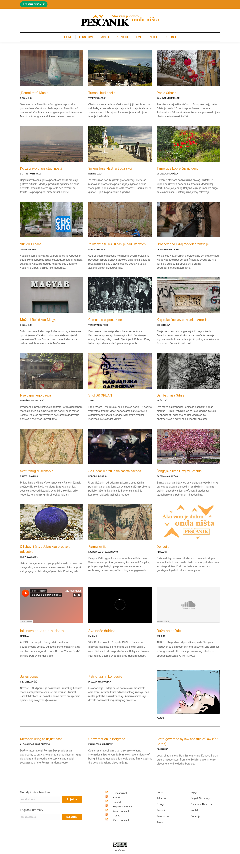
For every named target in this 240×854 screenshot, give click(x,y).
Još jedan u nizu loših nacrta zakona (114, 471)
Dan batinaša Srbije (170, 395)
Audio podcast (121, 811)
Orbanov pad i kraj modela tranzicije (183, 244)
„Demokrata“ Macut (34, 93)
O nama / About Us (201, 804)
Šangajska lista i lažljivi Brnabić (179, 471)
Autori (116, 797)
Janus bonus (29, 677)
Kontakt (195, 810)
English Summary (31, 810)
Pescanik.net (120, 793)
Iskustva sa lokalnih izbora (42, 631)
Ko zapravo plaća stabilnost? (41, 168)
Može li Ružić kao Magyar (39, 320)
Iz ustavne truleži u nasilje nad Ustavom (117, 244)
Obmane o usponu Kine (105, 320)
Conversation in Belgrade (106, 739)
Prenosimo (163, 816)
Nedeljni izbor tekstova (35, 792)
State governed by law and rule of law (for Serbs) (187, 741)
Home (160, 792)
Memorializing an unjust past (41, 739)
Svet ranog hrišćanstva (36, 471)
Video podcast (121, 820)
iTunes (116, 815)
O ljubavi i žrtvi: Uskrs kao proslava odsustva (45, 549)
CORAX (160, 718)
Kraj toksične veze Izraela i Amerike (183, 320)
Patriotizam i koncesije (105, 677)
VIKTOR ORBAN (100, 395)
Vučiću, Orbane (31, 244)
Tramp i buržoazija (101, 93)
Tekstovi (161, 798)
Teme (160, 822)
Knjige (194, 792)
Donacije (163, 547)
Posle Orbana (166, 93)
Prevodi (117, 802)
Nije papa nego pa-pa (35, 395)
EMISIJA (24, 636)
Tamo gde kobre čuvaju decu (177, 168)
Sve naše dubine (101, 631)
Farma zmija (97, 547)
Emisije (160, 804)
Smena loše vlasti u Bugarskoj (110, 168)
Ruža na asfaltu (169, 631)
